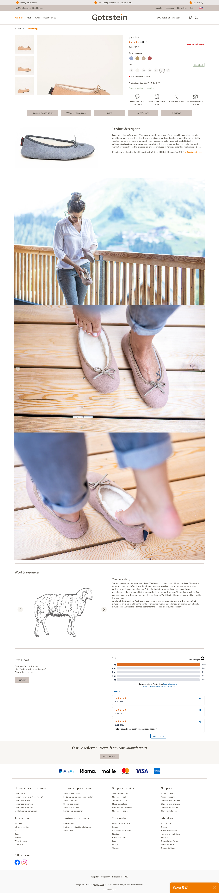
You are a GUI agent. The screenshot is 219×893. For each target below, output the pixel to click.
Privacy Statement (169, 830)
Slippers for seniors (169, 807)
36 (131, 70)
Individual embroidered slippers (77, 827)
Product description (42, 112)
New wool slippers (169, 811)
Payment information (121, 830)
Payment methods (136, 88)
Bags (17, 834)
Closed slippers (167, 793)
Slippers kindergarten (170, 804)
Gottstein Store (167, 844)
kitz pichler (182, 8)
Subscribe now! (109, 756)
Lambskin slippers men (73, 811)
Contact (115, 848)
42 (168, 70)
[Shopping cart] (202, 18)
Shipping (150, 88)
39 (150, 70)
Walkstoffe (19, 844)
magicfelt (159, 8)
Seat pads (19, 823)
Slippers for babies (120, 811)
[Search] (190, 18)
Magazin (116, 844)
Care (109, 112)
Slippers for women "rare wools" (29, 797)
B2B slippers (68, 823)
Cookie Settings (168, 848)
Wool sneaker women (24, 807)
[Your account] (196, 18)
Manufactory (166, 823)
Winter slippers (168, 797)
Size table (116, 834)
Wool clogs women (23, 800)
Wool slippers (21, 793)
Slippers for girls (119, 797)
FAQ (114, 841)
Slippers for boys (119, 800)
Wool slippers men (71, 793)
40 (156, 70)
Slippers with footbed (170, 800)
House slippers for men (78, 788)
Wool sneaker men (71, 807)
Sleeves (18, 830)
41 (162, 70)
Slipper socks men (71, 804)
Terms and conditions (170, 834)
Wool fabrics (69, 830)
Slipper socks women (24, 804)
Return (115, 827)
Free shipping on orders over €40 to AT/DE (115, 3)
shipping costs (99, 885)
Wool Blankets (21, 841)
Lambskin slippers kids (122, 807)
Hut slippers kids (119, 804)
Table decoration (22, 827)
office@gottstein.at (193, 152)
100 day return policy (28, 3)
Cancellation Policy (169, 841)
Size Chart (198, 65)
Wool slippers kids (120, 793)
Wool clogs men (70, 800)
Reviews (176, 112)
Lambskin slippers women (26, 811)
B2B (191, 8)
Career (164, 827)
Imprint (164, 837)
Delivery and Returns (121, 823)
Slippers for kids (123, 788)
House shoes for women (30, 788)
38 (143, 70)
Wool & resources (76, 112)
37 (137, 70)
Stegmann (170, 8)
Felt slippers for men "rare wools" (78, 797)
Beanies (18, 837)
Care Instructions (119, 837)
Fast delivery (198, 3)
